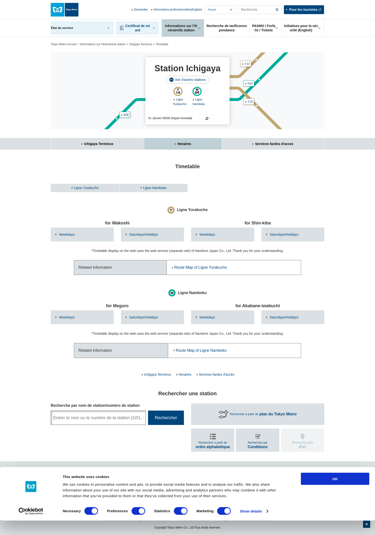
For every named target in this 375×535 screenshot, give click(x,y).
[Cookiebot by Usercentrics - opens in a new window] (31, 525)
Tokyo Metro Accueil (63, 44)
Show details (251, 526)
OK (335, 493)
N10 (250, 83)
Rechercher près (302, 445)
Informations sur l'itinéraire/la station (103, 44)
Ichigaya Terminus (140, 44)
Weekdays (67, 234)
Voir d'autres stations (190, 80)
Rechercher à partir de (263, 414)
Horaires (184, 144)
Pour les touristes (303, 9)
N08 (126, 115)
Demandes (141, 9)
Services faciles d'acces (274, 144)
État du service (62, 28)
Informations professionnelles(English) (178, 9)
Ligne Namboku (154, 188)
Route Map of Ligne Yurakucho (200, 267)
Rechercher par (258, 445)
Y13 (247, 64)
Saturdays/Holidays (143, 234)
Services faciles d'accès (216, 374)
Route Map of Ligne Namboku (201, 350)
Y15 (250, 101)
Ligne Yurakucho (86, 188)
